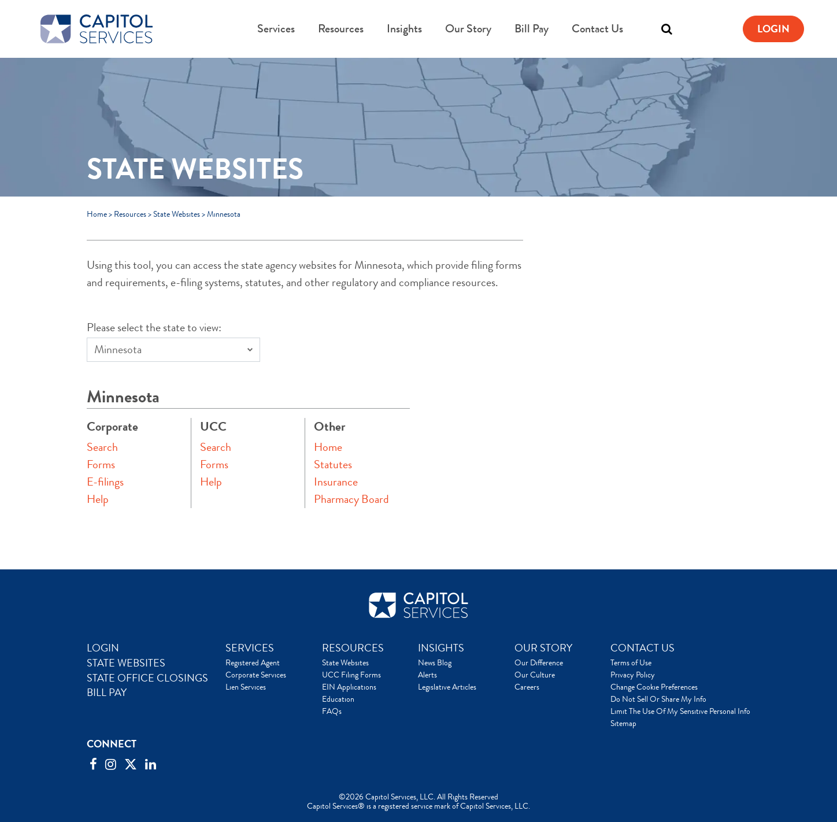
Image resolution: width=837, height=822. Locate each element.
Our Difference (538, 662)
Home (97, 214)
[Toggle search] (666, 28)
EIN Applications (349, 687)
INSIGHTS (441, 648)
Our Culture (534, 674)
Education (338, 699)
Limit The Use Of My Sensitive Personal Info (680, 711)
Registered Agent (252, 662)
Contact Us (597, 28)
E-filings (105, 481)
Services (276, 28)
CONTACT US (642, 648)
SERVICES (249, 648)
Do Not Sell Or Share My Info (658, 699)
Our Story (468, 28)
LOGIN (103, 648)
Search (102, 447)
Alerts (427, 674)
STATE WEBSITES (126, 663)
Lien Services (245, 687)
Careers (526, 687)
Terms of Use (630, 662)
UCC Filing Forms (351, 674)
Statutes (333, 464)
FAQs (332, 711)
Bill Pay (531, 28)
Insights (404, 28)
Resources (341, 28)
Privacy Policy (632, 674)
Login (773, 28)
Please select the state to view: (154, 327)
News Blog (434, 662)
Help (98, 499)
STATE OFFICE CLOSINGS (147, 678)
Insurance (336, 481)
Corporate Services (255, 674)
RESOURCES (353, 648)
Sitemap (623, 723)
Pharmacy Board (351, 499)
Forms (101, 464)
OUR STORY (543, 648)
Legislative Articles (447, 687)
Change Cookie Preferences (654, 687)
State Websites (176, 214)
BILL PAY (107, 692)
